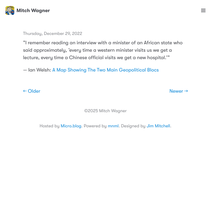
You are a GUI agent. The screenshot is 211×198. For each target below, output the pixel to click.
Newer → (179, 91)
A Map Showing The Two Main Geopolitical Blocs (105, 70)
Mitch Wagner (27, 10)
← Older (31, 91)
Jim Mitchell (158, 125)
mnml (113, 125)
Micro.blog (71, 125)
